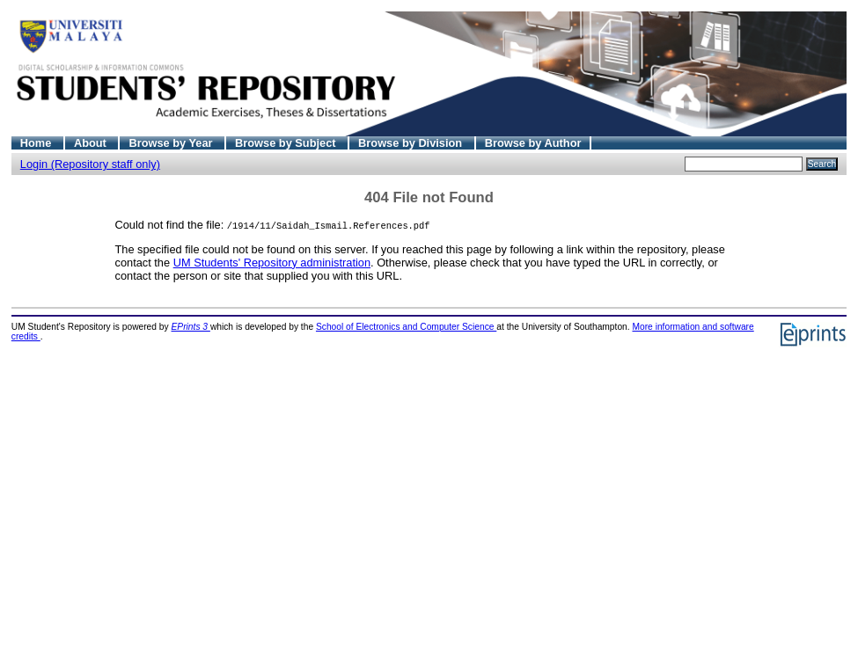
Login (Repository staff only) (90, 164)
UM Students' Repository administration (271, 262)
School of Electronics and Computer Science (406, 327)
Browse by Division (412, 143)
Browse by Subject (287, 143)
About (92, 143)
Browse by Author (533, 143)
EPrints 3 (191, 327)
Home (37, 143)
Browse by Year (172, 143)
